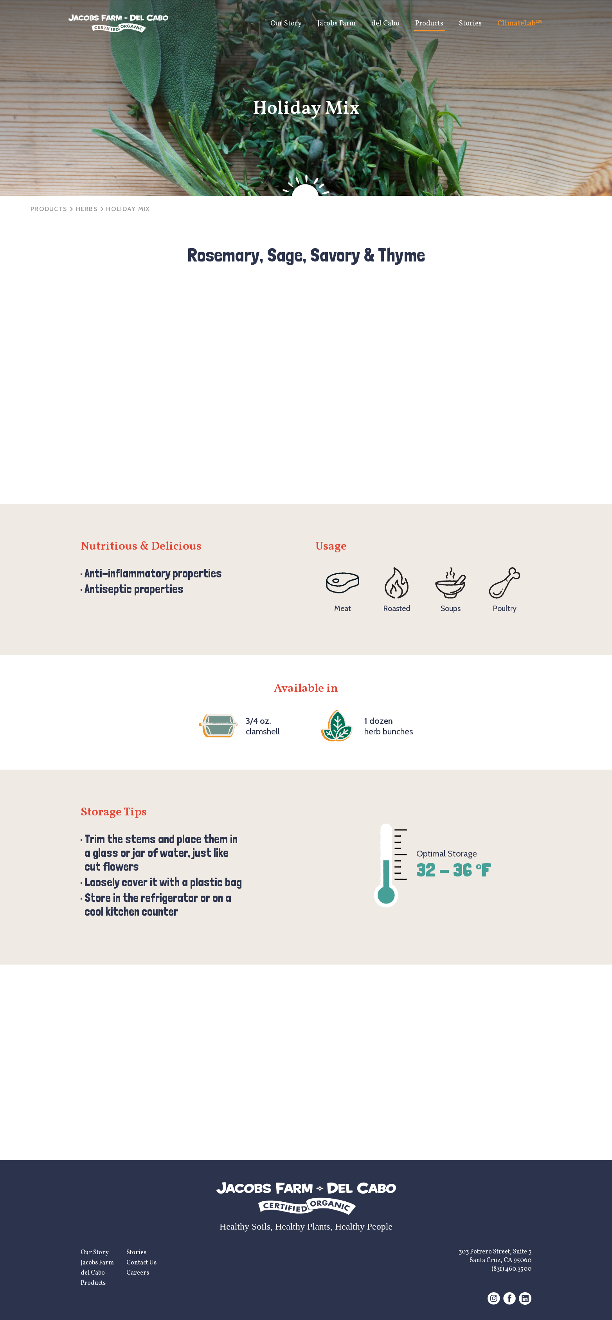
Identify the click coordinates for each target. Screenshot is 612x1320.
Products (429, 24)
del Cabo (385, 24)
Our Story (286, 24)
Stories (470, 24)
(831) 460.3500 (511, 1269)
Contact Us (141, 1263)
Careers (137, 1273)
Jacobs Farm (336, 24)
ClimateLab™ (519, 24)
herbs (86, 209)
